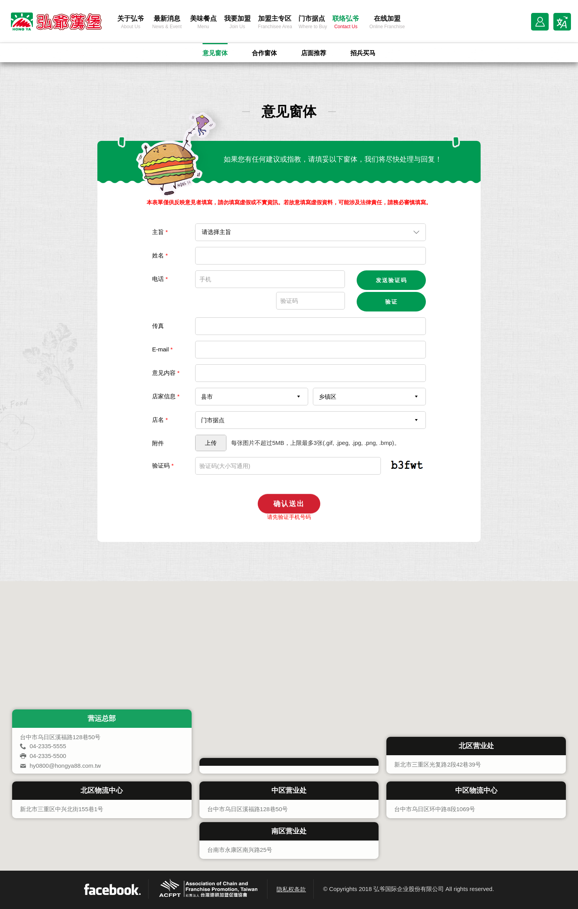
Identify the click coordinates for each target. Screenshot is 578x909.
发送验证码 (391, 280)
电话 (160, 278)
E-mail (162, 349)
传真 (158, 325)
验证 (391, 302)
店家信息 (166, 396)
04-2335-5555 (48, 746)
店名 (160, 419)
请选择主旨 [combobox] (216, 232)
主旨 (160, 232)
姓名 (160, 255)
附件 (158, 443)
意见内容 (166, 372)
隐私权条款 (291, 889)
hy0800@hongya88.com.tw (65, 765)
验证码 (163, 465)
